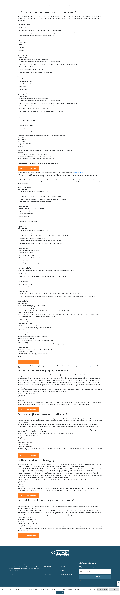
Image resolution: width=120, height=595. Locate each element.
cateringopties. (78, 172)
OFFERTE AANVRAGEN (28, 168)
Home (45, 563)
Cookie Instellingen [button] (102, 589)
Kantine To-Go (88, 5)
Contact (101, 5)
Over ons (75, 5)
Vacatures (62, 566)
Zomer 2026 (31, 5)
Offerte (112, 5)
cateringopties (90, 366)
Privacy (62, 570)
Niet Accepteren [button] (114, 589)
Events (54, 5)
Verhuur (64, 5)
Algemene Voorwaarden (66, 574)
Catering (43, 5)
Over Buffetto (47, 574)
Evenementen (48, 566)
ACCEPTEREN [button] (60, 592)
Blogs (45, 578)
